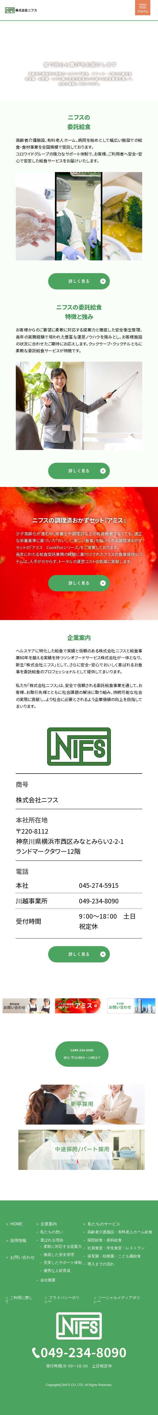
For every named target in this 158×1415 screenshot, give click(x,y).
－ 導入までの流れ (98, 1264)
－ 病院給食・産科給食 (102, 1240)
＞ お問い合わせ (20, 1257)
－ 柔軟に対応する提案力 (60, 1246)
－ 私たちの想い (49, 1232)
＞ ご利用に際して (19, 1299)
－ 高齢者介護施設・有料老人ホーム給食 (117, 1232)
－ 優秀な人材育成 (54, 1270)
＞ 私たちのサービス (101, 1224)
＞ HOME (13, 1224)
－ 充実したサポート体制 (60, 1262)
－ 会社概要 (45, 1280)
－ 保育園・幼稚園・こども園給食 (111, 1256)
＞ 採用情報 (16, 1240)
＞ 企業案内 (46, 1224)
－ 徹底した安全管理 (56, 1254)
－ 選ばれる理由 (49, 1240)
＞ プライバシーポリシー (62, 1299)
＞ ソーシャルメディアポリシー (116, 1299)
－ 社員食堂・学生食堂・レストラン (113, 1248)
